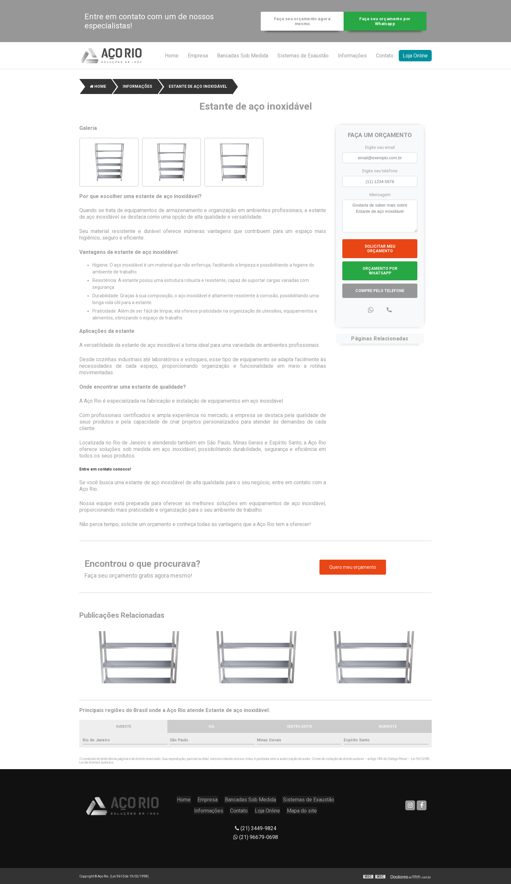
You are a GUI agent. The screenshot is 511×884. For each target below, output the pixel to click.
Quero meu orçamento (352, 568)
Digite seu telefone (379, 171)
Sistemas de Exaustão (303, 57)
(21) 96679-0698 (255, 835)
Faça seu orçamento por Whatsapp (386, 21)
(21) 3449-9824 (255, 826)
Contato (385, 57)
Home (171, 57)
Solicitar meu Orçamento (379, 249)
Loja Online (415, 57)
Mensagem (380, 195)
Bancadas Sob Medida (242, 57)
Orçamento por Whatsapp (380, 271)
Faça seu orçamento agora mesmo (300, 21)
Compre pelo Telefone (379, 291)
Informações (352, 57)
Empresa (198, 57)
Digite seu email (380, 148)
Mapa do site (301, 809)
